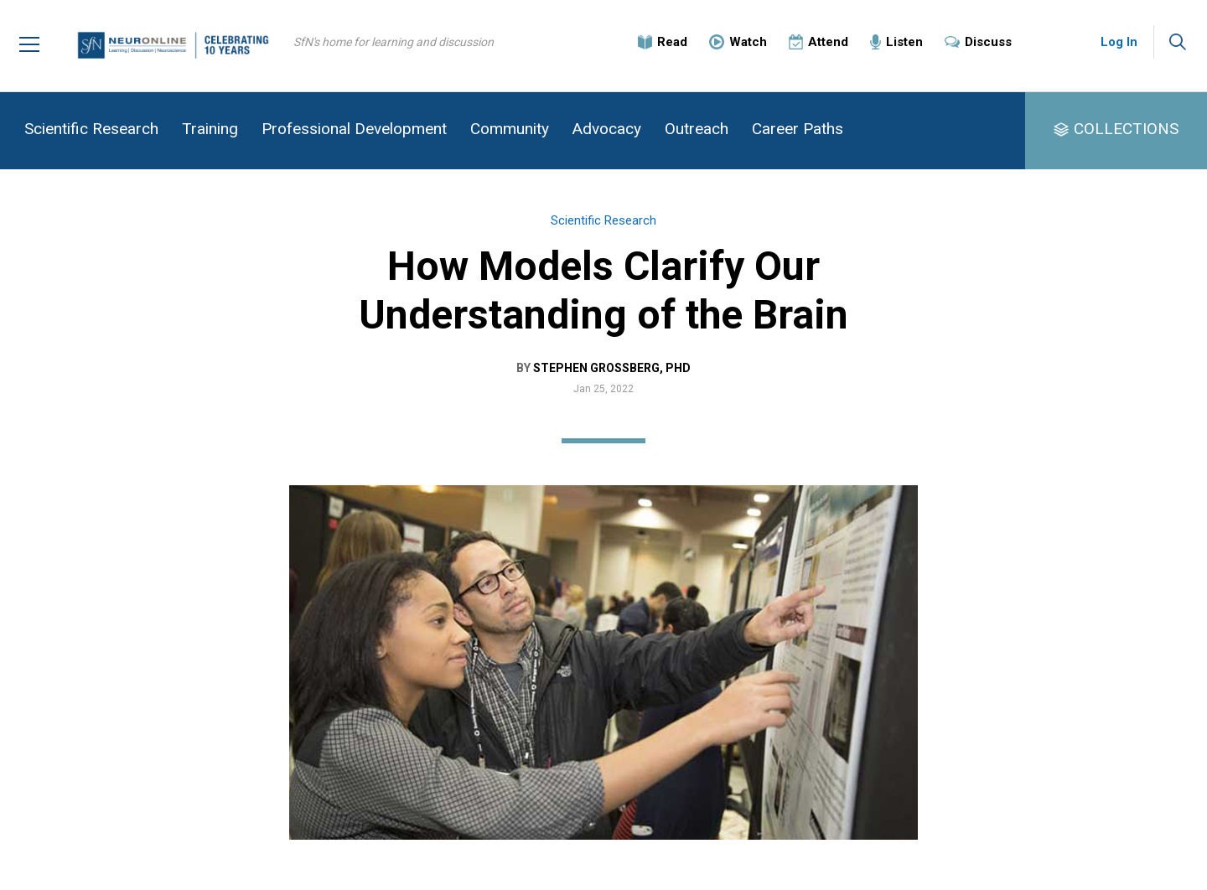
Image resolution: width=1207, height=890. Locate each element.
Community (509, 128)
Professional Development (354, 128)
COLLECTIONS (1126, 128)
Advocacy (606, 128)
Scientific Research (91, 128)
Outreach (696, 128)
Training (210, 128)
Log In (1119, 41)
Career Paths (797, 128)
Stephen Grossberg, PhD (612, 368)
